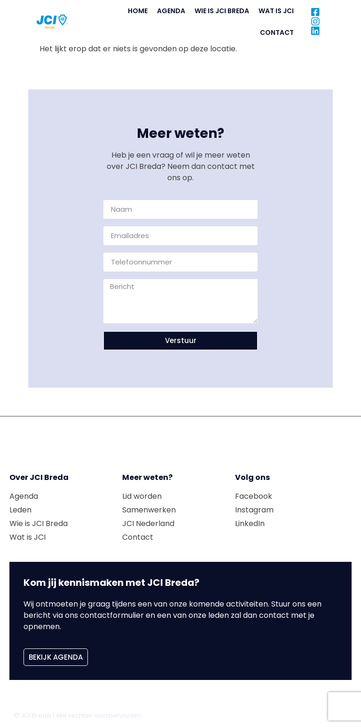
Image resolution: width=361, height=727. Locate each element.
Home (138, 11)
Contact (277, 32)
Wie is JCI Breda (222, 11)
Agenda (171, 11)
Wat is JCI (276, 11)
